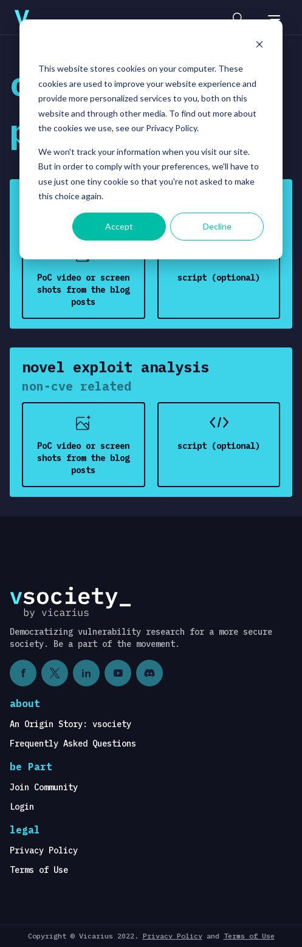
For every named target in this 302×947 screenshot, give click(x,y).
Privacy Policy (44, 850)
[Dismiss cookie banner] (259, 45)
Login (22, 806)
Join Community (44, 787)
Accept (119, 226)
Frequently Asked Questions (73, 743)
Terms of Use (39, 869)
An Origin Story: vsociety (70, 724)
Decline (217, 226)
